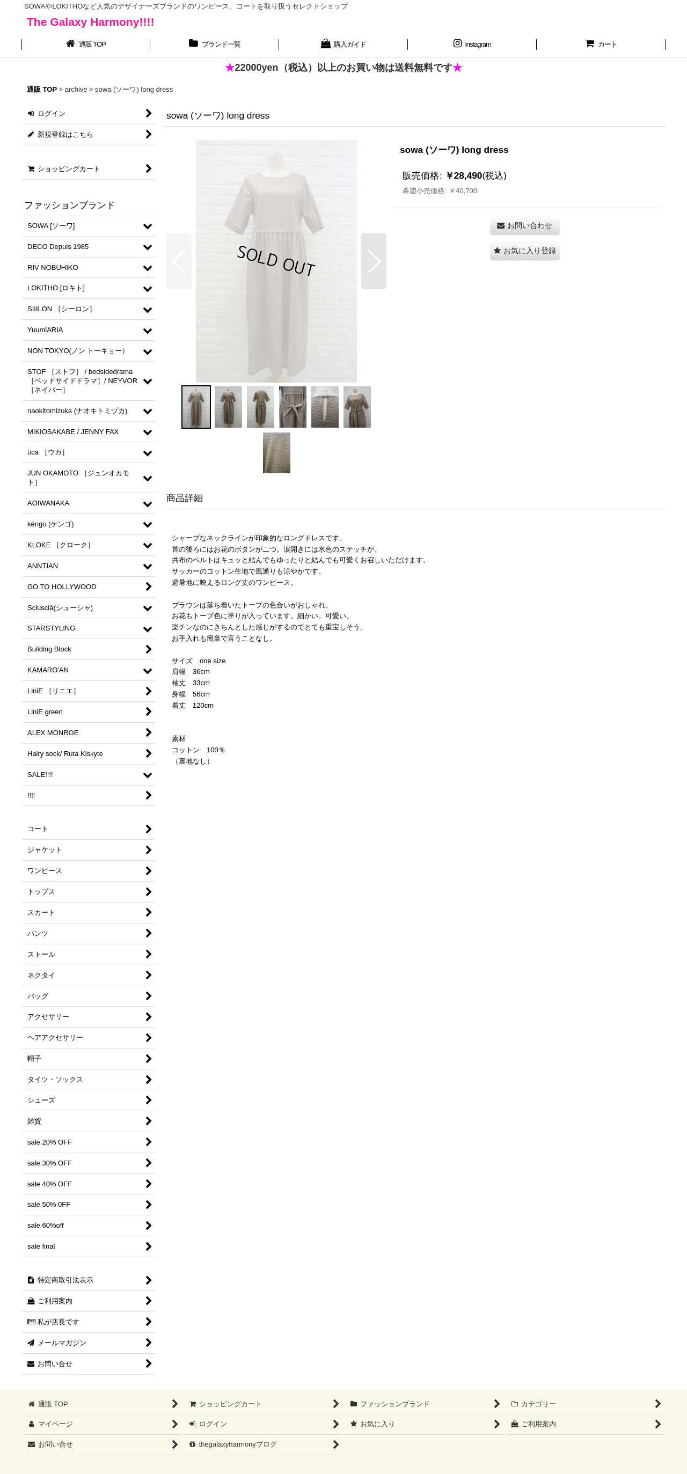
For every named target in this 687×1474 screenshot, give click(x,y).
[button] (179, 261)
